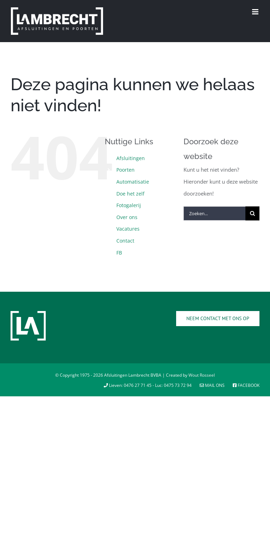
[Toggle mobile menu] (255, 11)
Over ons (126, 217)
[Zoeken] (252, 213)
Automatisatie (132, 181)
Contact (125, 240)
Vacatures (128, 228)
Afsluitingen (130, 158)
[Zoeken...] (214, 213)
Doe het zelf (130, 193)
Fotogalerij (128, 205)
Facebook (246, 385)
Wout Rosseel (201, 375)
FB (119, 252)
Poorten (125, 169)
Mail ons (213, 385)
